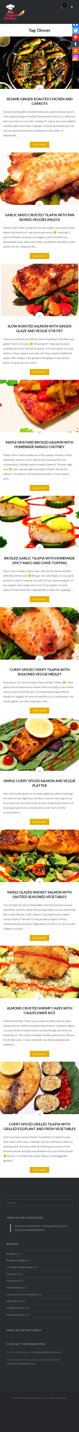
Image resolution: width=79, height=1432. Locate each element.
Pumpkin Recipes (16, 1307)
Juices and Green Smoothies (22, 1294)
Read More (39, 144)
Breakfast (12, 1253)
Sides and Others (16, 1314)
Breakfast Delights (17, 1260)
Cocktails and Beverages (20, 1267)
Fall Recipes (13, 1280)
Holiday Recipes (15, 1287)
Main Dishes (13, 1301)
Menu (72, 6)
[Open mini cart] (61, 9)
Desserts (12, 1274)
